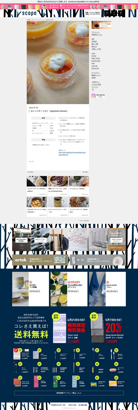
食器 (93, 39)
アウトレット (96, 32)
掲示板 (94, 77)
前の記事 (85, 172)
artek (93, 63)
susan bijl (94, 65)
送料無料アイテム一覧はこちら (69, 393)
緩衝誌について (96, 75)
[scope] (28, 13)
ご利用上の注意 (72, 405)
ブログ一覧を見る (84, 220)
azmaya (94, 55)
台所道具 (94, 41)
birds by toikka (96, 61)
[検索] (93, 90)
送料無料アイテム (97, 34)
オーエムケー (96, 72)
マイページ (95, 87)
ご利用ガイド (96, 82)
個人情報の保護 (83, 405)
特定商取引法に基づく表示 (58, 405)
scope (93, 53)
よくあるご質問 (96, 84)
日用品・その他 (96, 49)
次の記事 (30, 172)
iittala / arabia (96, 58)
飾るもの (94, 46)
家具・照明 (95, 44)
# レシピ (31, 161)
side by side (95, 68)
